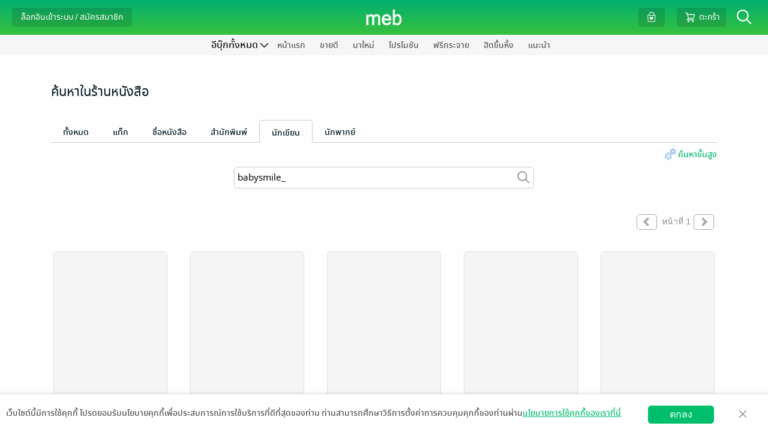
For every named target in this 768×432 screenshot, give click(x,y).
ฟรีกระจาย (451, 45)
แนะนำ (539, 45)
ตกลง (681, 414)
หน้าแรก (291, 45)
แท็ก (120, 132)
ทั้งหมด (76, 132)
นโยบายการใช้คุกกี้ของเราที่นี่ (572, 413)
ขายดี (329, 45)
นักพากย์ (340, 132)
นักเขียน (286, 133)
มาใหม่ (363, 45)
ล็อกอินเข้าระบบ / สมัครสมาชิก (72, 17)
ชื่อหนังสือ (169, 132)
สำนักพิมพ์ (229, 132)
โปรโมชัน (404, 45)
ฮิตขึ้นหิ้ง (499, 45)
